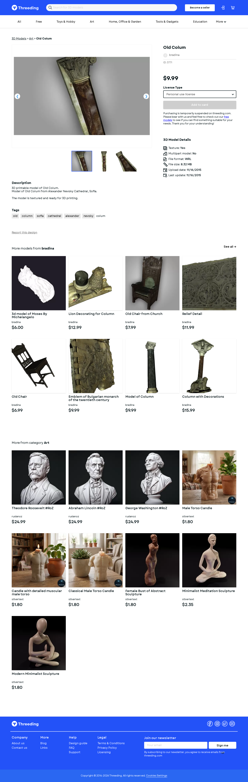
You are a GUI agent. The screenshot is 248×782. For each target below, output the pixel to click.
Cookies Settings (156, 775)
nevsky (88, 216)
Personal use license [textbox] (180, 94)
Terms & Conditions (111, 743)
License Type (172, 88)
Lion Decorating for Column (91, 314)
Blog (43, 743)
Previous (17, 96)
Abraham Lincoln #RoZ (87, 508)
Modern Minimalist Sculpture (35, 674)
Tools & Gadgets (167, 22)
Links (44, 748)
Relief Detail (192, 314)
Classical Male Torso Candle (91, 591)
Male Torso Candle (197, 508)
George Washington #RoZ (146, 508)
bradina (174, 55)
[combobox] (199, 94)
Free (39, 22)
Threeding (25, 7)
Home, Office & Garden (125, 22)
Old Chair (19, 397)
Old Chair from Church (143, 314)
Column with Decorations (203, 397)
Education (200, 22)
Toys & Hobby (65, 22)
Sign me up (222, 746)
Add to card (199, 105)
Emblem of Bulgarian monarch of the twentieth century (94, 398)
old (15, 216)
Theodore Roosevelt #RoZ (33, 508)
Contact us (19, 748)
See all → (230, 247)
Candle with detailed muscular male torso (37, 592)
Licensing (104, 752)
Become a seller (200, 7)
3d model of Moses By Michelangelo (29, 315)
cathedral (54, 216)
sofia (40, 216)
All (19, 22)
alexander (72, 216)
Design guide (78, 743)
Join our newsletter (160, 738)
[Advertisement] (199, 212)
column (27, 216)
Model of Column (139, 397)
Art (92, 22)
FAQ (71, 748)
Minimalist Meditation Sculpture (208, 591)
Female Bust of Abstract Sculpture (145, 592)
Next (146, 96)
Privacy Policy (107, 748)
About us (18, 743)
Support (74, 752)
